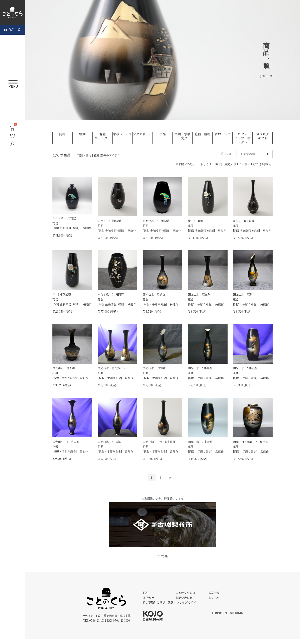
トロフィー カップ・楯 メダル (243, 138)
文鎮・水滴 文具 (183, 136)
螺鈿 (82, 134)
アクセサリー (142, 134)
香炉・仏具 (223, 134)
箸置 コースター (103, 136)
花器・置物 (203, 134)
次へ (171, 477)
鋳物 (62, 134)
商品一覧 (12, 29)
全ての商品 (61, 154)
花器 (96, 155)
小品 (162, 134)
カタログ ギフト (264, 136)
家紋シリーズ (122, 134)
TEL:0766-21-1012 (94, 620)
